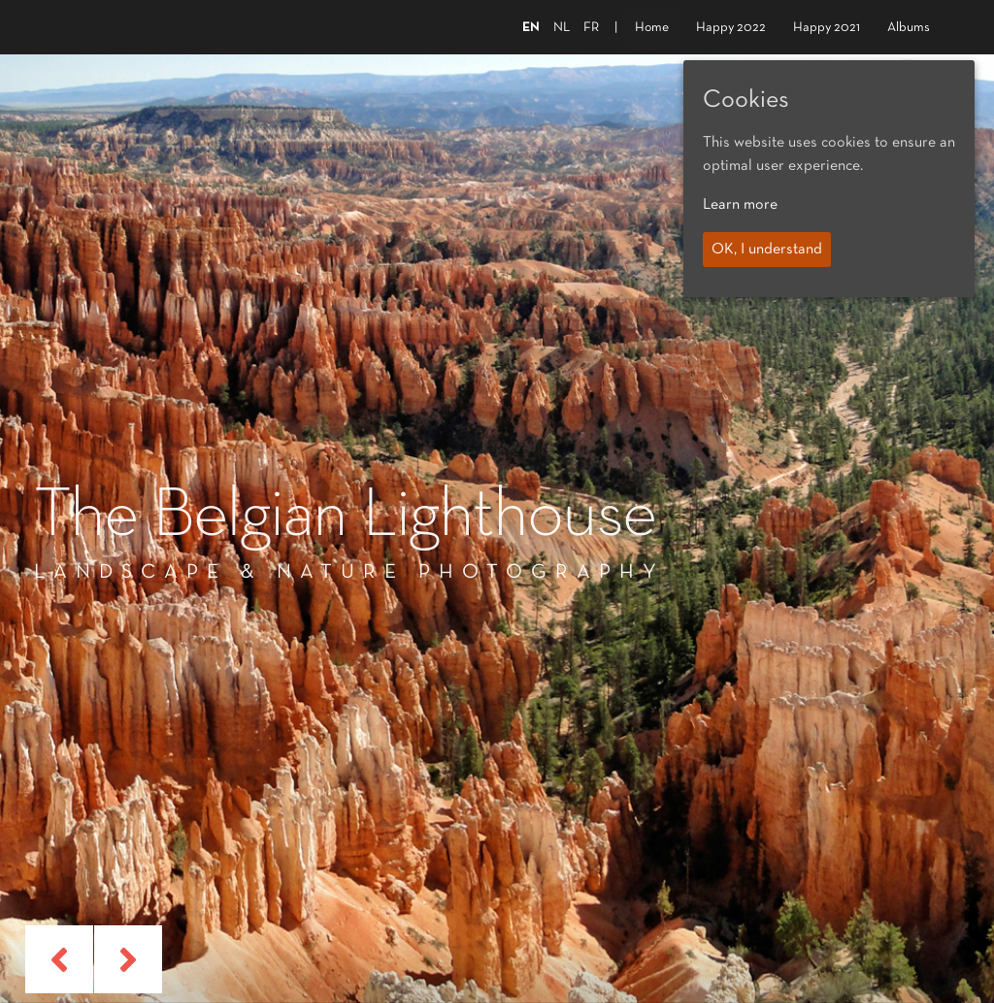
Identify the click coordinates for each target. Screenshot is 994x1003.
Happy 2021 (826, 27)
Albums (908, 27)
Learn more (740, 205)
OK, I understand (767, 249)
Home (652, 27)
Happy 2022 (731, 27)
